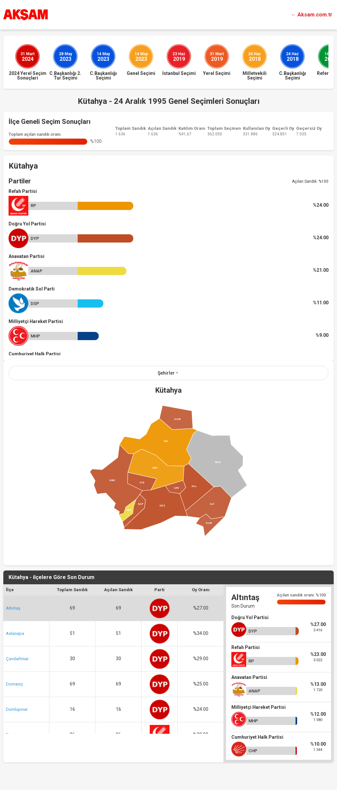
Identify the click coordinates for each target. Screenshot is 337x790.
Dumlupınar (17, 709)
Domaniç (14, 684)
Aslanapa (15, 633)
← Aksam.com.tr (311, 15)
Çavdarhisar (17, 658)
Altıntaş (13, 608)
